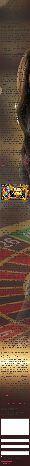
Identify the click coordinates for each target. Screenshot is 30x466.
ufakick (19, 404)
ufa (2, 266)
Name (3, 438)
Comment (4, 417)
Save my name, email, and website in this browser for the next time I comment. (13, 459)
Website (3, 450)
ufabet (8, 395)
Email (3, 444)
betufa (7, 404)
